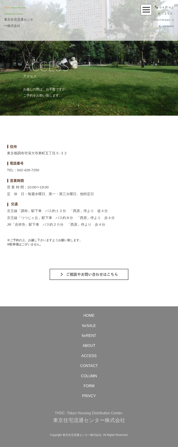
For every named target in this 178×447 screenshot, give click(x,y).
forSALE (89, 326)
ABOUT (89, 346)
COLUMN (89, 376)
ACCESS (89, 356)
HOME (89, 315)
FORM (88, 386)
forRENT (89, 336)
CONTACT (89, 366)
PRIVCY (89, 396)
